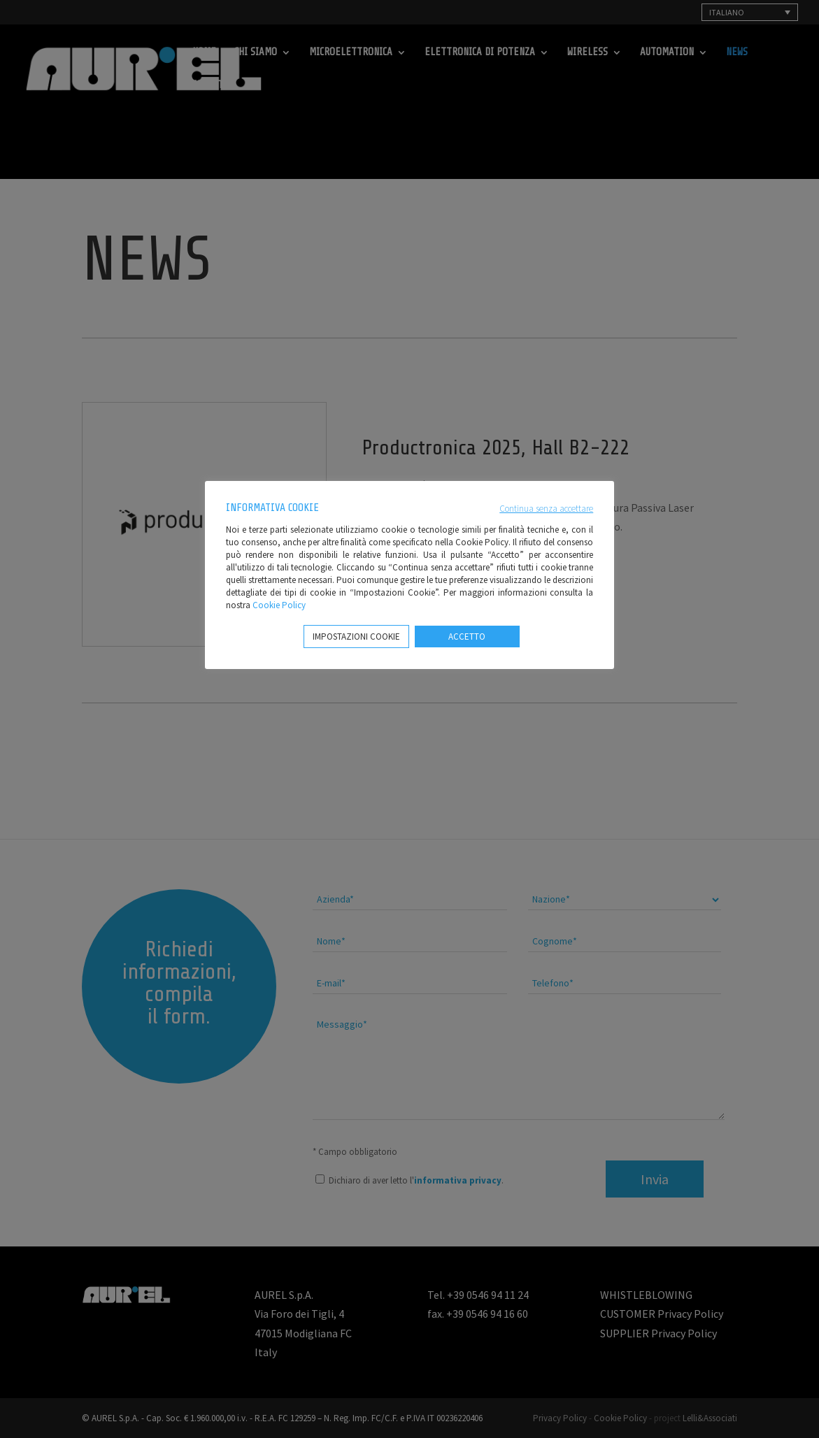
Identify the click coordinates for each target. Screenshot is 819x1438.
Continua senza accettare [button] (546, 509)
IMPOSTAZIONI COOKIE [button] (356, 636)
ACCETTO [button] (466, 636)
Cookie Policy (279, 605)
